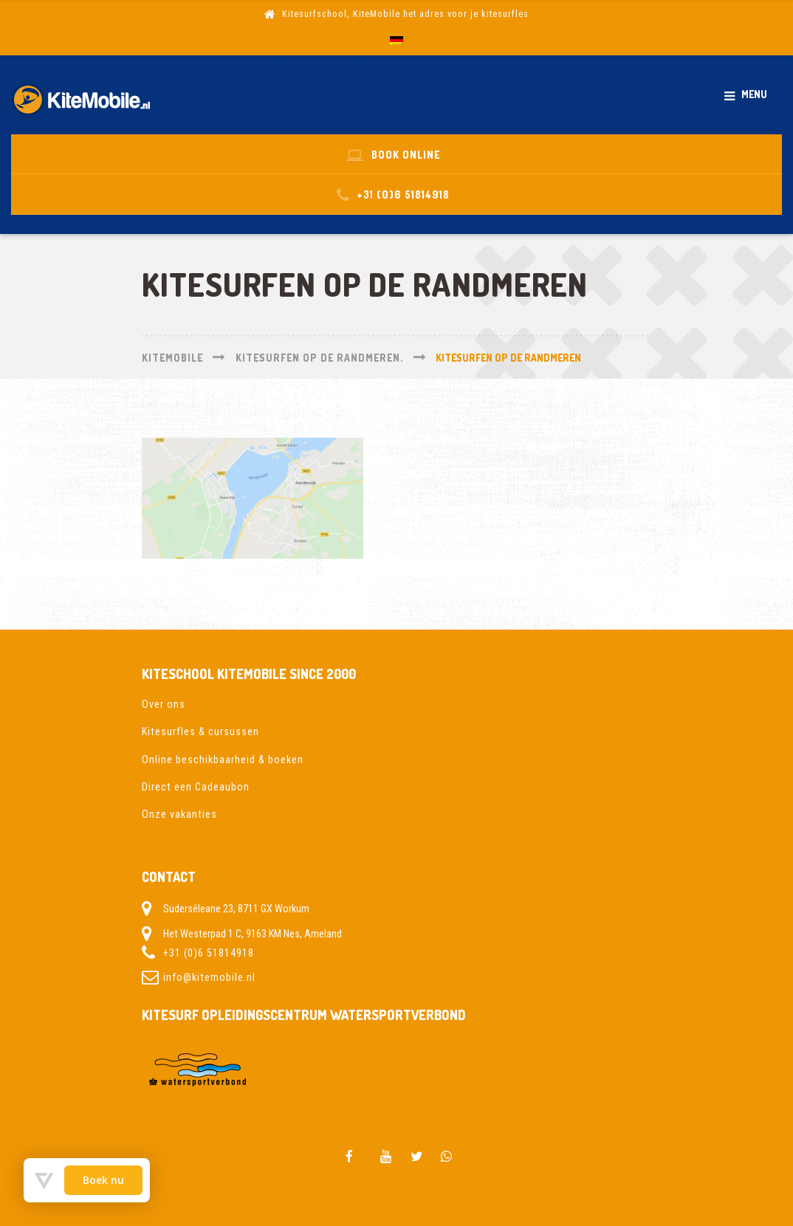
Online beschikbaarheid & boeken (222, 759)
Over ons (163, 704)
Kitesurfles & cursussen (200, 731)
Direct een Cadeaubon (196, 787)
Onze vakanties (179, 814)
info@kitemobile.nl (209, 977)
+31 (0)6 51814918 (208, 953)
